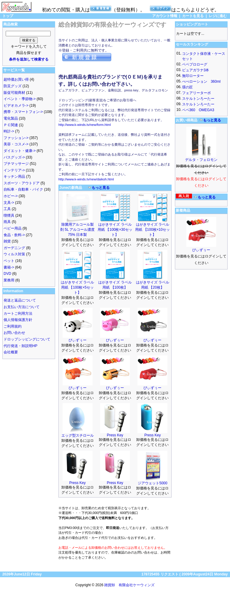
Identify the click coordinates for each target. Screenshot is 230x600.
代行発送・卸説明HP (20, 346)
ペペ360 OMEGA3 (198, 110)
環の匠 (187, 87)
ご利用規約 (13, 326)
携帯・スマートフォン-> (23, 112)
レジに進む (218, 16)
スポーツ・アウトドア (22, 183)
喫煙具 (9, 215)
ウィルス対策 (14, 254)
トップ (7, 16)
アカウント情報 (164, 16)
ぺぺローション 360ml (201, 81)
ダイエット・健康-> (20, 151)
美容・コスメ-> (16, 144)
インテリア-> (14, 170)
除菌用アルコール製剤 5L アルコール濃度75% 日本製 (77, 229)
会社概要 (11, 352)
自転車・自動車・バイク (23, 189)
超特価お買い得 (16, 79)
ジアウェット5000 (152, 483)
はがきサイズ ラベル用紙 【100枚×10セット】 (152, 229)
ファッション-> (16, 138)
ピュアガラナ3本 (195, 70)
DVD (7, 274)
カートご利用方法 (18, 313)
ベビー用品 (13, 228)
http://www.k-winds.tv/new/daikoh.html (86, 179)
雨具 (7, 222)
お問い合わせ (14, 333)
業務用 (9, 280)
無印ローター (193, 76)
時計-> (9, 131)
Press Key (115, 435)
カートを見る (193, 16)
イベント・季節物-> (20, 99)
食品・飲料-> (14, 235)
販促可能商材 (14, 93)
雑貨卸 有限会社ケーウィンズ (129, 585)
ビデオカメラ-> (16, 105)
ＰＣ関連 (11, 125)
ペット (9, 261)
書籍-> (9, 267)
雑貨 (7, 241)
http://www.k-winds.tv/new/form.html (84, 124)
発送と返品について (20, 300)
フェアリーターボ (196, 93)
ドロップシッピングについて (27, 339)
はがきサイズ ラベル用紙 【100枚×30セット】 (115, 229)
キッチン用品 (14, 176)
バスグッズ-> (14, 157)
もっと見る (101, 188)
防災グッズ (13, 86)
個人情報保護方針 (18, 320)
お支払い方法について (22, 307)
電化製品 (11, 118)
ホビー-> (11, 196)
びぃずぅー (78, 340)
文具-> (9, 202)
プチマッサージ (16, 164)
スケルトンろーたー (198, 99)
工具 (7, 209)
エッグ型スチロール (77, 435)
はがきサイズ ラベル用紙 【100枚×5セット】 (77, 287)
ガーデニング (14, 248)
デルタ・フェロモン (201, 160)
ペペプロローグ (194, 64)
